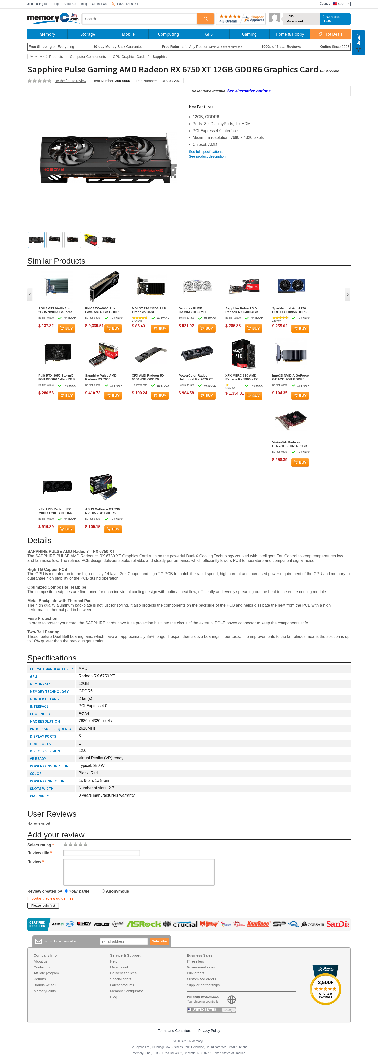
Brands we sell (45, 985)
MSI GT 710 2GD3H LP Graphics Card (149, 310)
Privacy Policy (209, 1031)
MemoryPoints (45, 991)
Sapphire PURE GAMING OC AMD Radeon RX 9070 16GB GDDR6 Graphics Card (196, 310)
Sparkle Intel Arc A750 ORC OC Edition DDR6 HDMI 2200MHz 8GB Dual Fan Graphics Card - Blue (290, 310)
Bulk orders (195, 973)
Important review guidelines (50, 898)
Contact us (42, 967)
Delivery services (123, 973)
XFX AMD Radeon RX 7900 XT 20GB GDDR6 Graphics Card (55, 511)
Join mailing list (37, 4)
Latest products (122, 985)
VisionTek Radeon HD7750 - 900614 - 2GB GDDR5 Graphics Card (289, 444)
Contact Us (99, 4)
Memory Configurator (126, 991)
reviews (137, 320)
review (276, 320)
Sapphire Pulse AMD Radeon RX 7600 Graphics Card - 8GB (101, 377)
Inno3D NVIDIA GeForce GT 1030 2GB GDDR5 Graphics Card (290, 377)
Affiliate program (46, 973)
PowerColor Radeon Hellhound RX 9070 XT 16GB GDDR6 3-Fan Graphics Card (196, 377)
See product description (207, 156)
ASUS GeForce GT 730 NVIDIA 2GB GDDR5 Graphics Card (102, 511)
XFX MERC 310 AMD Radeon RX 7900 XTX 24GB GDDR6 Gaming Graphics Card (242, 377)
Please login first (43, 905)
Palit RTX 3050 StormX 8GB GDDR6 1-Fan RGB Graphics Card (56, 377)
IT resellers (195, 961)
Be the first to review (70, 81)
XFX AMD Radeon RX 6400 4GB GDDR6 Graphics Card (148, 377)
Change (229, 1010)
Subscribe (159, 941)
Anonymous (115, 891)
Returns (40, 979)
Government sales (201, 967)
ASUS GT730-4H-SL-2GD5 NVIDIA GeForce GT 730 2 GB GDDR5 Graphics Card (55, 310)
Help (55, 4)
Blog (84, 4)
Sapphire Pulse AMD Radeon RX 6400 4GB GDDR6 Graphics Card (242, 310)
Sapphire (331, 71)
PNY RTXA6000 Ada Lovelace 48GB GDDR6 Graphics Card (102, 310)
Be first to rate (46, 317)
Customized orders (201, 979)
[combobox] (139, 18)
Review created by (44, 891)
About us (40, 961)
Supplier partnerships (203, 985)
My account (294, 21)
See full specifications (206, 152)
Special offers (120, 979)
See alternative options (249, 91)
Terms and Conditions (174, 1031)
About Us (70, 4)
